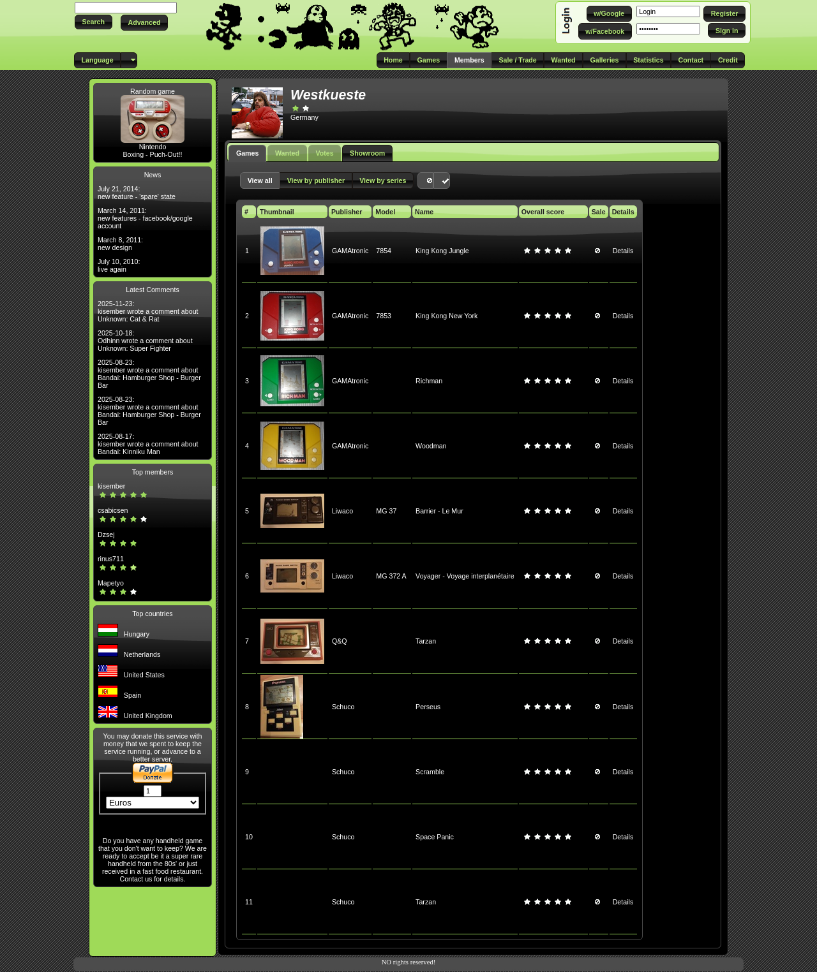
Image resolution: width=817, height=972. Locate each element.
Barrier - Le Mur (439, 511)
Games (247, 153)
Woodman (431, 446)
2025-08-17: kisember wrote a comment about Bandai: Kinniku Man (148, 443)
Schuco (343, 707)
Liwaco (342, 511)
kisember (111, 486)
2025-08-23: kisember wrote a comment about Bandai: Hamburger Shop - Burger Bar (149, 373)
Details (623, 250)
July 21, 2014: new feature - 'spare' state (137, 192)
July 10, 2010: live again (119, 265)
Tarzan (426, 641)
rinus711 (111, 559)
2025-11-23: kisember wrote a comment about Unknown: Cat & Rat (148, 311)
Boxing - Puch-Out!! (152, 154)
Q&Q (339, 641)
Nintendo (153, 147)
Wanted (287, 153)
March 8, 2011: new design (120, 243)
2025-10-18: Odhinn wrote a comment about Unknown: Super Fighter (145, 340)
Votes (324, 153)
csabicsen (113, 510)
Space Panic (435, 837)
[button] (93, 22)
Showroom (367, 153)
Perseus (428, 707)
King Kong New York (446, 316)
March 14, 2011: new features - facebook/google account (145, 218)
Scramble (430, 772)
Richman (429, 381)
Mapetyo (111, 583)
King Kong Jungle (442, 250)
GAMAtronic (350, 250)
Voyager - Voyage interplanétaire (465, 576)
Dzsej (106, 534)
